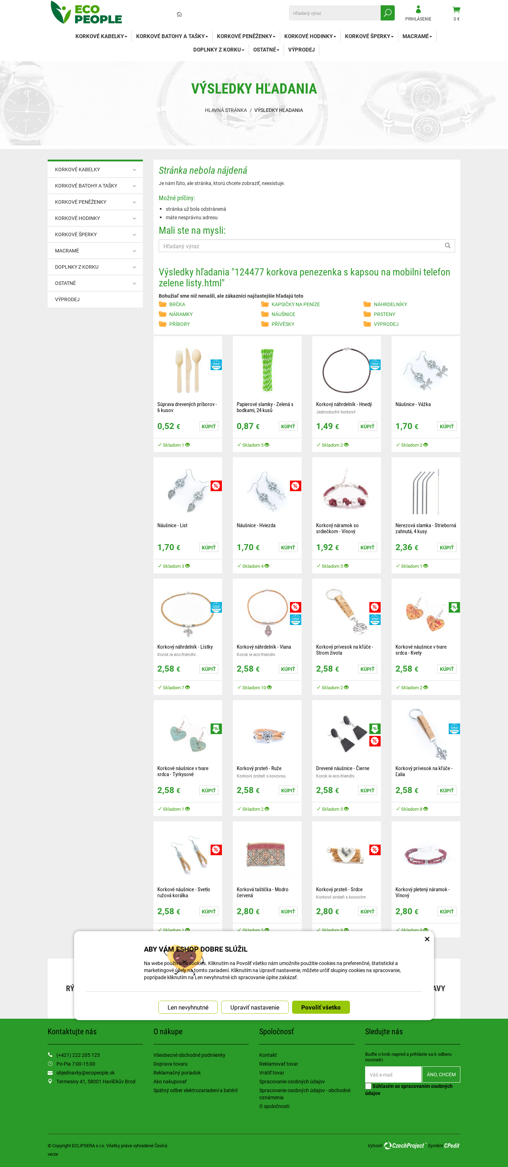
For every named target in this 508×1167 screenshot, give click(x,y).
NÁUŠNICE (283, 314)
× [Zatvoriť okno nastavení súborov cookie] (427, 884)
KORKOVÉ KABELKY (101, 36)
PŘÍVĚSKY (283, 324)
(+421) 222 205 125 (78, 1055)
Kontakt (268, 1055)
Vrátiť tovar (271, 1072)
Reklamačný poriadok (177, 1072)
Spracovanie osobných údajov (292, 1081)
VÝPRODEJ (301, 49)
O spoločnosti (274, 1106)
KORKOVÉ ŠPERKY (369, 36)
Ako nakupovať (170, 1081)
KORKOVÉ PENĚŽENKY (246, 36)
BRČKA (177, 304)
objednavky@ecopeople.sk (85, 1072)
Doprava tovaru (170, 1063)
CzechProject (405, 1145)
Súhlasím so (409, 1089)
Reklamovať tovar (278, 1063)
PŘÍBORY (179, 324)
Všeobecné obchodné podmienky (189, 1055)
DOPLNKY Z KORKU (218, 49)
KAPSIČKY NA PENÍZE (296, 304)
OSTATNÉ (266, 49)
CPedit (452, 1145)
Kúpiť (209, 426)
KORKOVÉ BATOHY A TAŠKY (172, 36)
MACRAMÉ (417, 36)
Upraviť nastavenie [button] (254, 955)
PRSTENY (384, 314)
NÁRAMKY (181, 314)
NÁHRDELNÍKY (390, 304)
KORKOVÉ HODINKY (310, 36)
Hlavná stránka (226, 110)
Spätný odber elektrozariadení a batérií (195, 1090)
